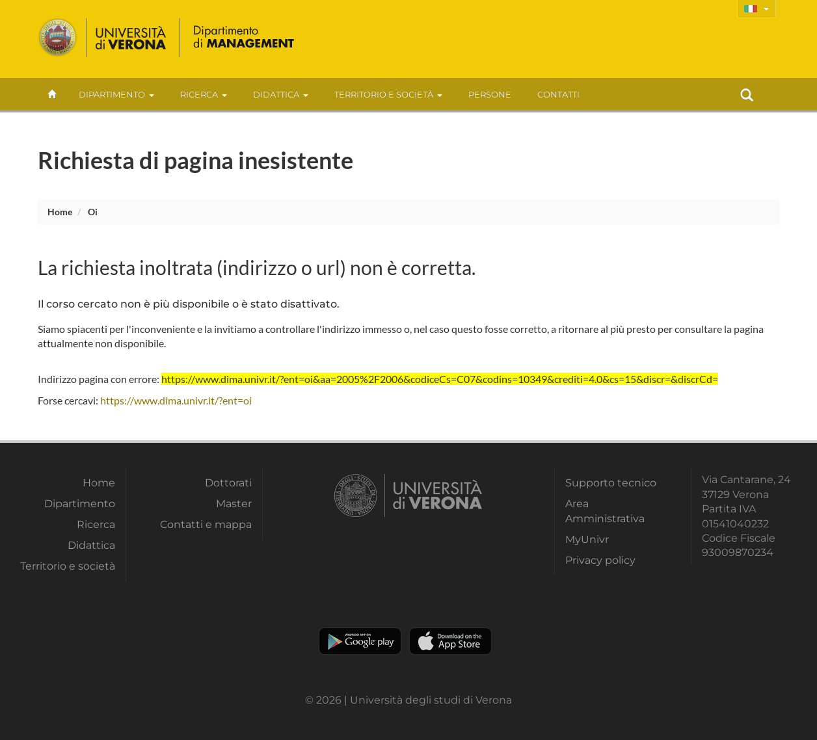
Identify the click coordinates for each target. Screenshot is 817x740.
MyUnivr (587, 539)
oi (93, 211)
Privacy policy (600, 560)
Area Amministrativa (605, 510)
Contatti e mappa (206, 524)
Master (234, 503)
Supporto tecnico (610, 483)
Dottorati (228, 483)
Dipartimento (116, 94)
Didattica (280, 94)
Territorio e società (388, 94)
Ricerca (203, 94)
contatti (558, 94)
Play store (360, 641)
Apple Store (450, 641)
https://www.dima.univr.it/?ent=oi (176, 400)
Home (59, 211)
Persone (489, 94)
